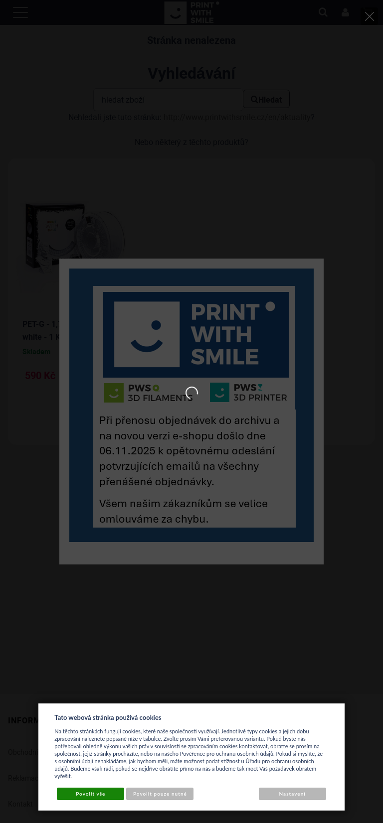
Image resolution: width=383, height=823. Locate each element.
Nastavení (292, 794)
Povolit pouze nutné (160, 794)
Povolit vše (90, 794)
